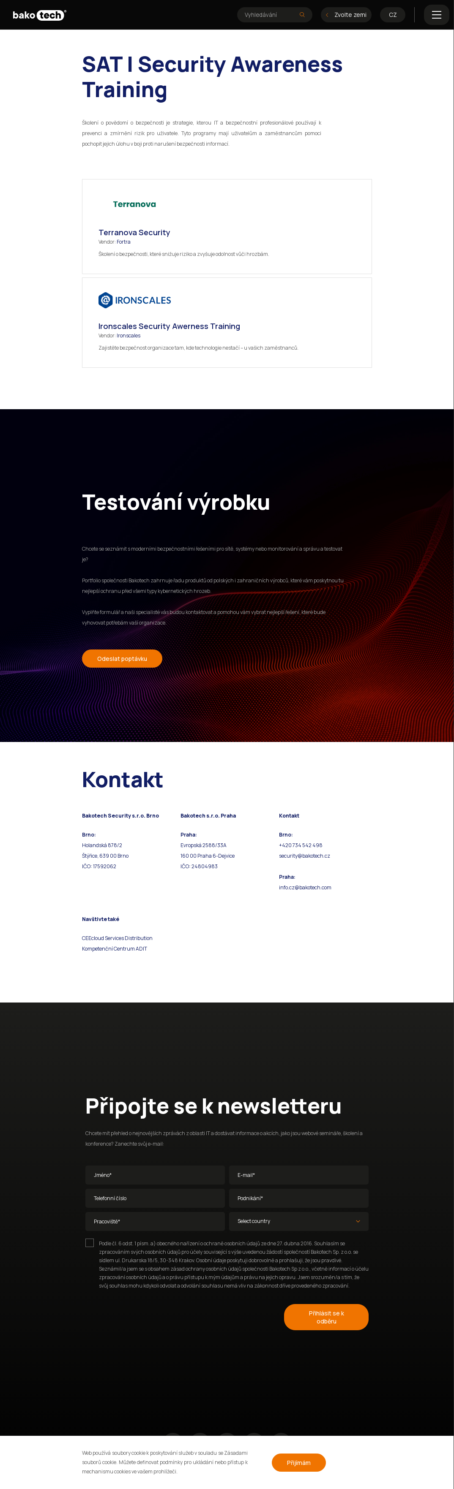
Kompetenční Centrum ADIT (114, 948)
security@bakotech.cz (304, 855)
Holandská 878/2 (102, 845)
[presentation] (149, 1315)
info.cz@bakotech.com (305, 887)
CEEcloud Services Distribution (117, 938)
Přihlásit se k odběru (326, 1317)
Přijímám (299, 1463)
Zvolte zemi (346, 15)
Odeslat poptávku (122, 659)
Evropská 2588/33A (204, 845)
